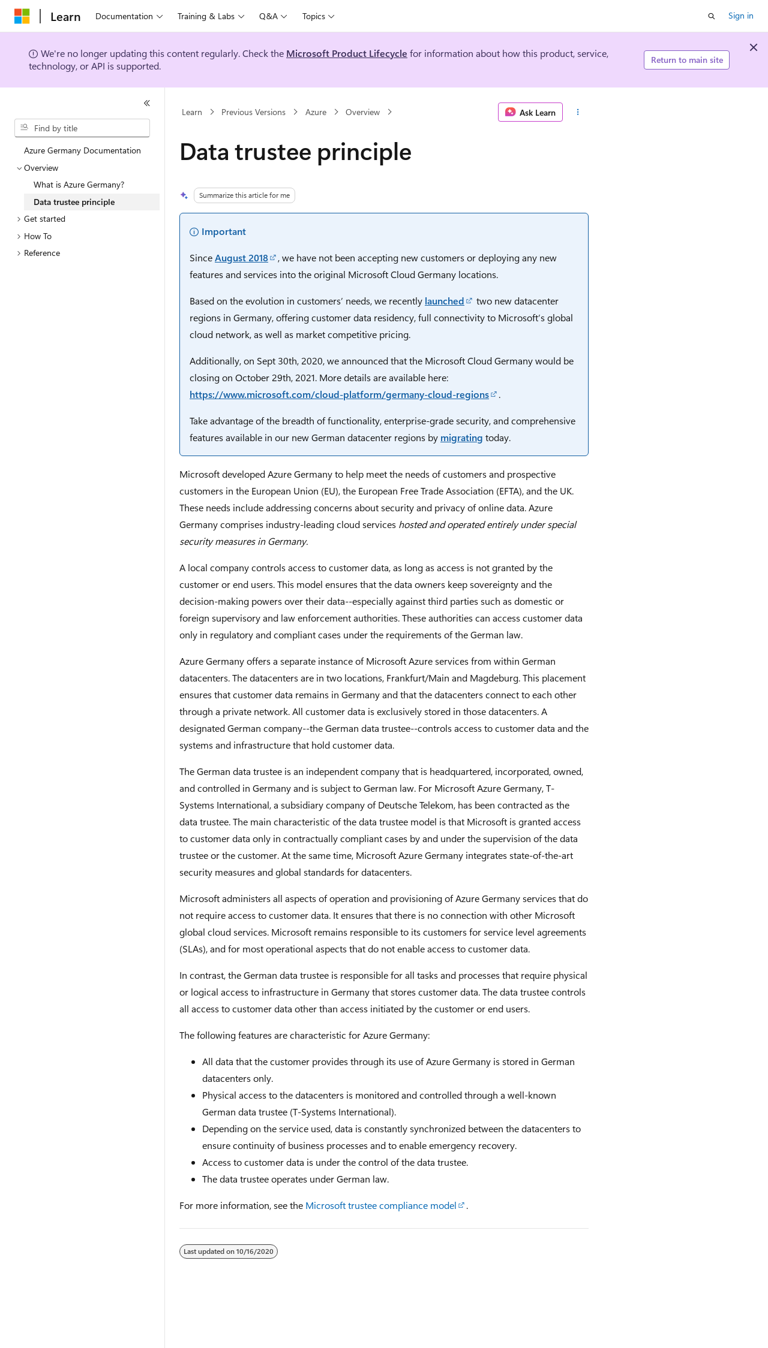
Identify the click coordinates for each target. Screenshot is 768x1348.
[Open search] (712, 16)
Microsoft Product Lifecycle (346, 53)
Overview (363, 111)
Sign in (741, 15)
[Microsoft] (22, 16)
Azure (315, 111)
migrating (461, 437)
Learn (192, 111)
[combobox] (82, 128)
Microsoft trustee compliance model (381, 1205)
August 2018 (241, 257)
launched (444, 300)
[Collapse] (147, 103)
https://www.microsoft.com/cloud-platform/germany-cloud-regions (339, 394)
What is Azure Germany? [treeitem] (79, 184)
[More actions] (578, 112)
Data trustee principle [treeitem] (74, 201)
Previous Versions (253, 111)
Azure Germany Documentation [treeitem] (82, 150)
